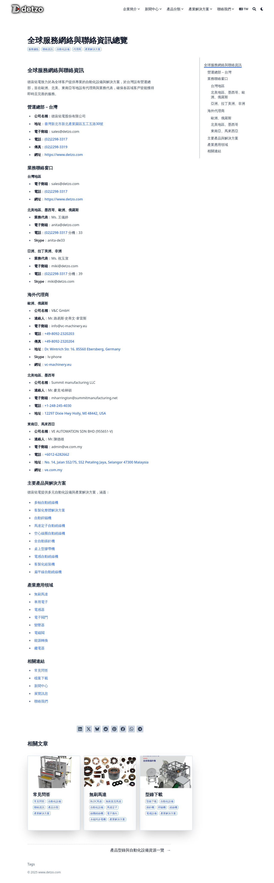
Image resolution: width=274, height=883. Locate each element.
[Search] (254, 9)
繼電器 (39, 648)
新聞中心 (41, 685)
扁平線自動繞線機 (48, 571)
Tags (31, 864)
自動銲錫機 (42, 517)
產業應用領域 (217, 144)
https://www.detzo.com (64, 154)
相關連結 (214, 151)
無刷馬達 (41, 594)
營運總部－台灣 (219, 72)
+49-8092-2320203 (59, 333)
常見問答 (41, 670)
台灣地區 (218, 86)
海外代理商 (216, 110)
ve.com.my (53, 470)
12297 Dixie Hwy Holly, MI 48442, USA (75, 413)
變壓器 (39, 625)
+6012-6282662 (57, 454)
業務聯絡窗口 (217, 78)
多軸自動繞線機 (46, 502)
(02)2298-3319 (56, 147)
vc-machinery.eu (58, 364)
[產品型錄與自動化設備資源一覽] (166, 793)
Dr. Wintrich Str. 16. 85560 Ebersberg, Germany (83, 349)
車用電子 (41, 601)
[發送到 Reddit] (105, 729)
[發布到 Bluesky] (97, 729)
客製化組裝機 (44, 564)
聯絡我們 (41, 701)
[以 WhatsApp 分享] (131, 729)
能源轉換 (41, 640)
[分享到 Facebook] (122, 729)
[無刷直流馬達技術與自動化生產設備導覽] (110, 793)
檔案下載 (41, 678)
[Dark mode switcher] (262, 9)
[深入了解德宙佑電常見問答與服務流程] (54, 793)
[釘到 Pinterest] (114, 729)
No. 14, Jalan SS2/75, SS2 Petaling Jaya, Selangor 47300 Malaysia (97, 462)
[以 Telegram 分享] (140, 729)
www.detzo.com (49, 872)
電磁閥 (39, 632)
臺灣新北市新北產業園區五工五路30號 (74, 123)
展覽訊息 (41, 693)
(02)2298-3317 (56, 139)
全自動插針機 (44, 541)
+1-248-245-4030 (58, 405)
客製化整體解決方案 (49, 510)
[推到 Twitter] (88, 729)
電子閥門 (41, 617)
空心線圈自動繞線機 (49, 533)
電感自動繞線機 (46, 556)
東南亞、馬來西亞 (224, 130)
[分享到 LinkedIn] (80, 729)
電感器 (39, 609)
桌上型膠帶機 (44, 548)
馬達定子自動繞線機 (49, 525)
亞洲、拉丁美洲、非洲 (228, 103)
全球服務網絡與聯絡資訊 (223, 65)
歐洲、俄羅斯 (221, 118)
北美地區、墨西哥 (224, 124)
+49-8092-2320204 (59, 341)
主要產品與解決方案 (222, 138)
